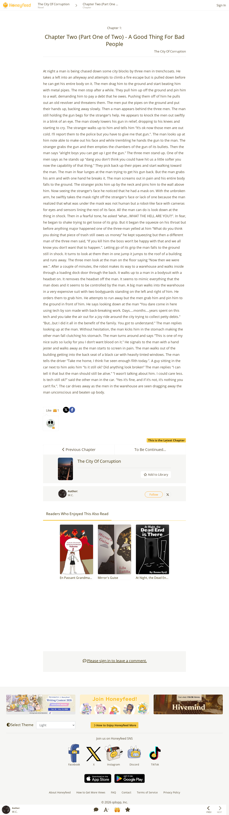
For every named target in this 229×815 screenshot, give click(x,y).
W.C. (71, 495)
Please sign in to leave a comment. (114, 660)
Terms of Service (147, 792)
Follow (153, 494)
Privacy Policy (171, 792)
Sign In (221, 5)
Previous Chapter (79, 449)
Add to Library (156, 474)
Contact (126, 792)
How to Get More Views (90, 792)
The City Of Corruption (54, 4)
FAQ (113, 792)
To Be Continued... (160, 448)
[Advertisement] (114, 617)
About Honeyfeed (60, 792)
